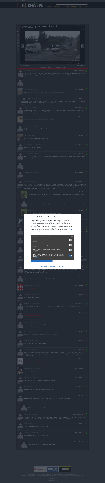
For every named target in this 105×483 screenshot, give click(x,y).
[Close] (77, 217)
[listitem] (52, 236)
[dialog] (52, 241)
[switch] (70, 240)
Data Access (52, 266)
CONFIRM (42, 261)
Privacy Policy (61, 266)
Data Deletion (44, 266)
